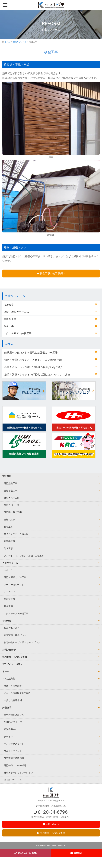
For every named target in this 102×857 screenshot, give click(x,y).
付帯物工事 (9, 541)
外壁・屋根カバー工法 (16, 311)
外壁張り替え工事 (13, 512)
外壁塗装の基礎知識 (14, 758)
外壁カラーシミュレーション (18, 772)
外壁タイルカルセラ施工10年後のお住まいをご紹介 (33, 367)
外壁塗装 (6, 707)
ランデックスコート (14, 744)
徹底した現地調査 (13, 686)
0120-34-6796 (53, 812)
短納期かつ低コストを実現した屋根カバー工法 (30, 352)
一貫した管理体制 (13, 700)
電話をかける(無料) (27, 853)
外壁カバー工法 (11, 497)
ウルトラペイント (13, 751)
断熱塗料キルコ (11, 729)
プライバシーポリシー (13, 664)
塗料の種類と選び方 (14, 714)
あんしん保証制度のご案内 (17, 693)
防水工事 (8, 548)
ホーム (7, 42)
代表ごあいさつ (11, 628)
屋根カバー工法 (11, 505)
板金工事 (9, 326)
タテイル (8, 736)
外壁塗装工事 (10, 483)
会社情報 (6, 620)
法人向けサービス (13, 780)
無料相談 (78, 853)
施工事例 (6, 476)
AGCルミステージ (13, 722)
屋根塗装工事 (10, 490)
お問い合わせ (52, 824)
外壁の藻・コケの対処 (15, 765)
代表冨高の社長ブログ (15, 635)
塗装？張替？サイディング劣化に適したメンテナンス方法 (37, 374)
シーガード (9, 592)
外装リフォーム (19, 42)
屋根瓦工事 (10, 319)
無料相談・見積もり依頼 (52, 833)
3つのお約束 (8, 678)
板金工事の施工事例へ (52, 273)
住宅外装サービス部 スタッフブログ (22, 642)
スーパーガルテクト (14, 584)
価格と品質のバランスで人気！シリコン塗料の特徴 (33, 359)
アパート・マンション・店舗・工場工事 (24, 555)
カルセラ (9, 304)
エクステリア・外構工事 (18, 333)
